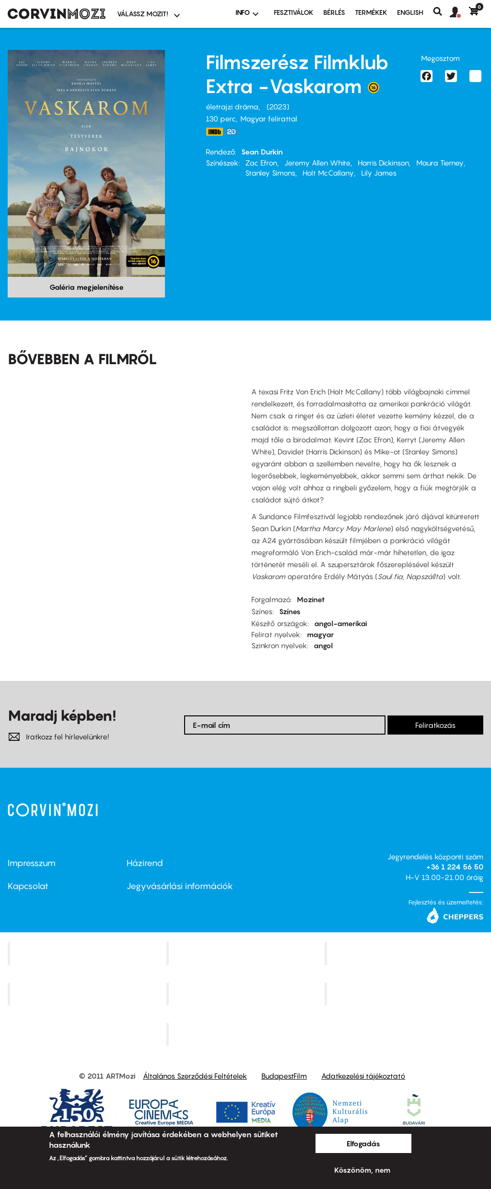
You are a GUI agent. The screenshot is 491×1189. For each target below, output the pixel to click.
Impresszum (32, 863)
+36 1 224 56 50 (454, 866)
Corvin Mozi (88, 953)
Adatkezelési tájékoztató (363, 1075)
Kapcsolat (28, 886)
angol (323, 645)
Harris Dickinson (383, 162)
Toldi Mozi (246, 1034)
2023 (278, 106)
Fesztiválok (294, 12)
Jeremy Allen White (317, 162)
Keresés (441, 11)
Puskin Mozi (88, 993)
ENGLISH (410, 12)
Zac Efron (261, 162)
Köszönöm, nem (362, 1169)
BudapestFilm (284, 1075)
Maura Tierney (440, 162)
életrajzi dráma (232, 106)
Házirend (145, 863)
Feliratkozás (435, 725)
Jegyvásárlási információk (180, 886)
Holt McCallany (328, 172)
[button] (459, 12)
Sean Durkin (262, 151)
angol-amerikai (340, 623)
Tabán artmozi (405, 993)
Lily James (379, 172)
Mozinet (311, 599)
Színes (290, 611)
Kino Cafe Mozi (246, 953)
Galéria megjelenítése (86, 287)
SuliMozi (246, 993)
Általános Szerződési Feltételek (195, 1075)
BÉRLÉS (334, 12)
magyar (320, 634)
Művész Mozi (405, 953)
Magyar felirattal (268, 118)
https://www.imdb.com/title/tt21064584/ (214, 132)
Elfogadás (363, 1143)
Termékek (371, 12)
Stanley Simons (270, 172)
